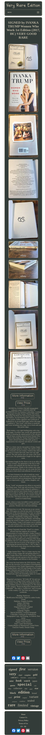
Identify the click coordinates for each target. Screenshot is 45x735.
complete (27, 675)
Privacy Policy (23, 720)
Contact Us (23, 717)
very (12, 674)
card (10, 697)
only (35, 686)
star (36, 688)
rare (11, 705)
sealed (30, 700)
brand (34, 693)
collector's (14, 677)
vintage (34, 705)
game (12, 686)
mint (11, 681)
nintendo (23, 677)
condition (22, 701)
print (17, 697)
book (19, 680)
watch (27, 680)
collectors (17, 688)
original (24, 698)
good (31, 689)
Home (23, 714)
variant (33, 697)
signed (13, 669)
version (33, 669)
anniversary (32, 678)
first (22, 669)
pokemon (14, 701)
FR (25, 726)
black (13, 692)
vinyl (20, 675)
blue (9, 689)
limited (23, 705)
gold (35, 674)
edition (24, 692)
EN (22, 726)
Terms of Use (23, 723)
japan (34, 681)
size (25, 689)
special (24, 685)
